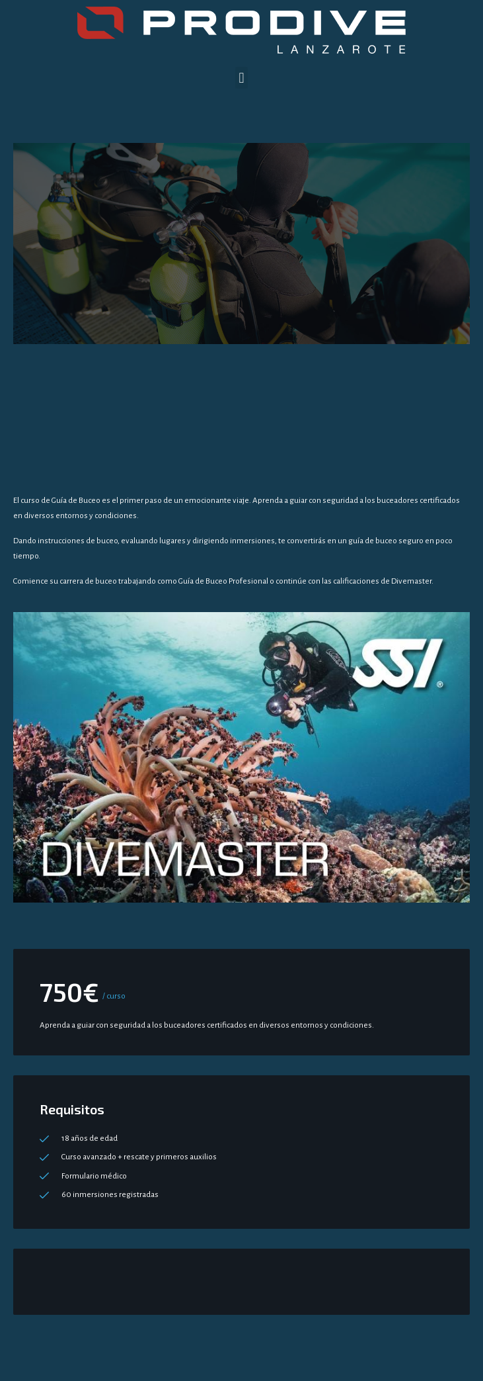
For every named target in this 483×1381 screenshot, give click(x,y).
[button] (241, 78)
